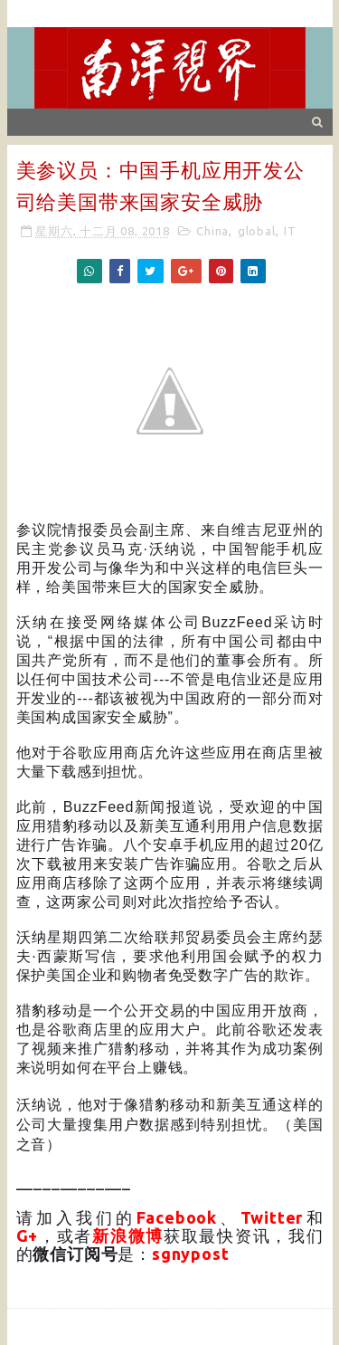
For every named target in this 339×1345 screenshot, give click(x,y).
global (257, 230)
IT (290, 230)
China (212, 230)
